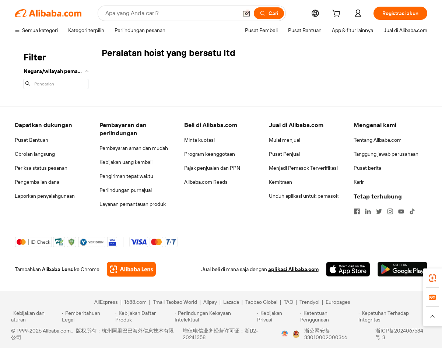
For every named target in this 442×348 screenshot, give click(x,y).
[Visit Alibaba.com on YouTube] (401, 211)
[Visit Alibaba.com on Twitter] (379, 211)
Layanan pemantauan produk (132, 204)
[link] (432, 278)
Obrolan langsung (35, 154)
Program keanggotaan (209, 154)
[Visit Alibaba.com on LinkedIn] (368, 211)
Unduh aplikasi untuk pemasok (303, 196)
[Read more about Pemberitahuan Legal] (87, 316)
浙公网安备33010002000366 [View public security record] (325, 334)
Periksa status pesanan (41, 168)
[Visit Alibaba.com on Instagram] (390, 211)
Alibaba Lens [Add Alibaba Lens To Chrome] (57, 269)
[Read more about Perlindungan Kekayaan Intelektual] (215, 316)
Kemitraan (280, 182)
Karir (359, 182)
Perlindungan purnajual (125, 190)
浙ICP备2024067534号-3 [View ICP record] (399, 334)
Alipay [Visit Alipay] (210, 302)
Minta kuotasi (199, 140)
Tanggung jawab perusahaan (386, 154)
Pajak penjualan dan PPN (212, 168)
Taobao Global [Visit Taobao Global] (261, 302)
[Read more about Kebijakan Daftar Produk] (143, 316)
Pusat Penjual (284, 154)
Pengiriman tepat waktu (126, 176)
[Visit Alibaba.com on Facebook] (357, 211)
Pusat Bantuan (31, 140)
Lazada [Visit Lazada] (231, 302)
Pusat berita (367, 168)
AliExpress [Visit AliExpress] (106, 302)
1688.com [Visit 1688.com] (135, 302)
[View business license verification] (284, 334)
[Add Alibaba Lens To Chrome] (131, 269)
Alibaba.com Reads (206, 182)
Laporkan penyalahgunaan (45, 196)
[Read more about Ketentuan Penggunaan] (328, 316)
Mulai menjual (284, 140)
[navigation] (56, 70)
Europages (338, 302)
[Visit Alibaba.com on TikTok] (412, 211)
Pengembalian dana (37, 182)
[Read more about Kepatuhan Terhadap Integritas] (394, 316)
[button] (246, 13)
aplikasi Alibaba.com (293, 269)
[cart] (337, 14)
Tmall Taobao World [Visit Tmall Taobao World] (175, 302)
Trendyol (309, 302)
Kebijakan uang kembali (125, 162)
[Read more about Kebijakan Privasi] (277, 316)
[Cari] (269, 13)
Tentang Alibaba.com (377, 140)
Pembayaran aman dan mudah (133, 148)
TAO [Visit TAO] (288, 302)
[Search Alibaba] (170, 13)
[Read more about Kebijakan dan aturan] (35, 316)
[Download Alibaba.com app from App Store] (348, 269)
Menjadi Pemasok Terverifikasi (303, 168)
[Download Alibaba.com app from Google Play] (402, 269)
